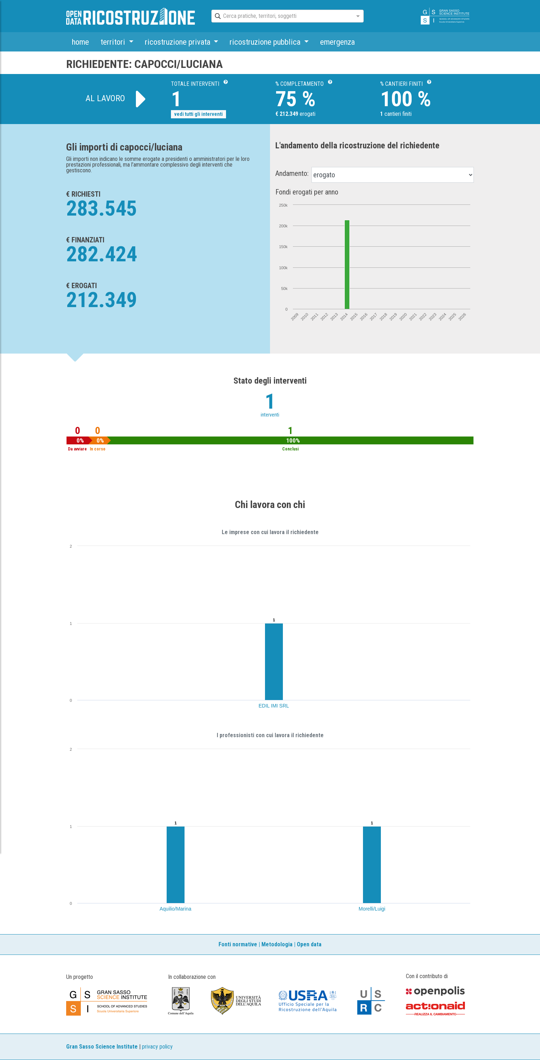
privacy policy (157, 1046)
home (80, 41)
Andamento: (292, 173)
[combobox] (281, 16)
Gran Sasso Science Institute (102, 1046)
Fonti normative (238, 944)
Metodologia (277, 944)
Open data (309, 944)
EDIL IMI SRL (274, 706)
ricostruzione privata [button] (178, 41)
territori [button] (113, 41)
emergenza (337, 41)
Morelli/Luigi (372, 909)
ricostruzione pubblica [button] (266, 41)
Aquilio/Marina (175, 909)
